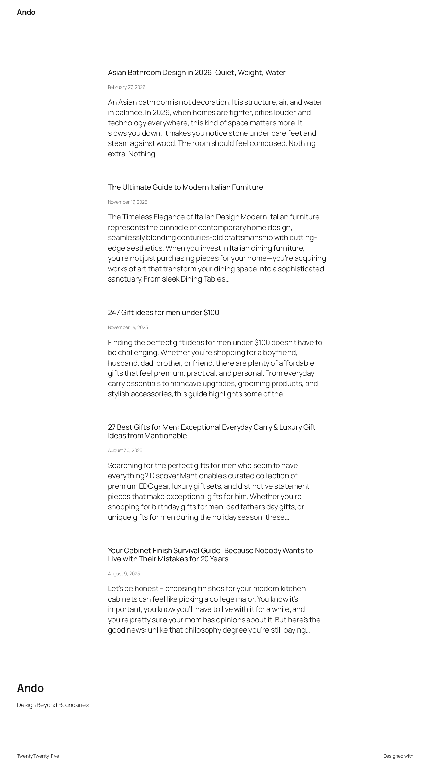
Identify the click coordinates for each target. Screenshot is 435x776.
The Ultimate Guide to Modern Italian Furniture (185, 187)
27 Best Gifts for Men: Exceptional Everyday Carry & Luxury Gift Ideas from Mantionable (212, 431)
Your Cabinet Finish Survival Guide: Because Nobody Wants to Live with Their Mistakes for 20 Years (210, 554)
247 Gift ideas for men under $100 (164, 312)
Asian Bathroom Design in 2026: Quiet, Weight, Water (197, 72)
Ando (26, 12)
